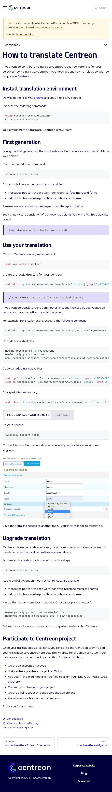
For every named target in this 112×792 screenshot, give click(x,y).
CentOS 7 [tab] (63, 415)
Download (84, 781)
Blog (84, 773)
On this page (12, 45)
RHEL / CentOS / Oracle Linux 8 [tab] (27, 415)
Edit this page (13, 718)
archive (39, 98)
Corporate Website (84, 765)
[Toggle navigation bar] (5, 7)
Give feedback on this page (23, 723)
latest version (25, 34)
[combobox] (100, 8)
